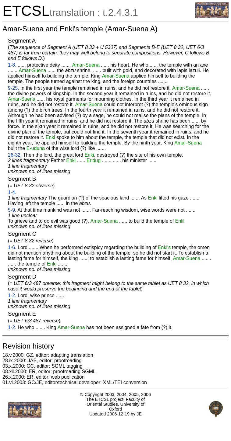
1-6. (12, 247)
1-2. (12, 295)
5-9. (12, 210)
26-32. (15, 155)
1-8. (12, 65)
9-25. (13, 88)
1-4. (12, 192)
